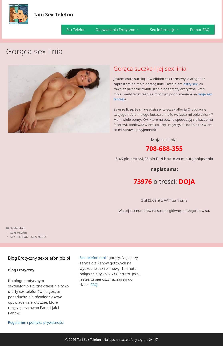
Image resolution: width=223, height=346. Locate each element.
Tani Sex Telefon (53, 14)
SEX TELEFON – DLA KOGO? (28, 237)
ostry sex (190, 84)
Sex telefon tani (93, 257)
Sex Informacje (167, 30)
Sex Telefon (76, 29)
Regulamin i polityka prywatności (36, 322)
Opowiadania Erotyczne (120, 30)
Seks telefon (18, 232)
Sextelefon (17, 228)
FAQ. (94, 284)
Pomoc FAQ (199, 29)
